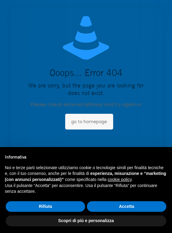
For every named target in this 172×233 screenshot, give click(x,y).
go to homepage (89, 122)
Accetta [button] (126, 206)
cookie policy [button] (120, 179)
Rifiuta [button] (45, 206)
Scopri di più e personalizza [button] (86, 220)
